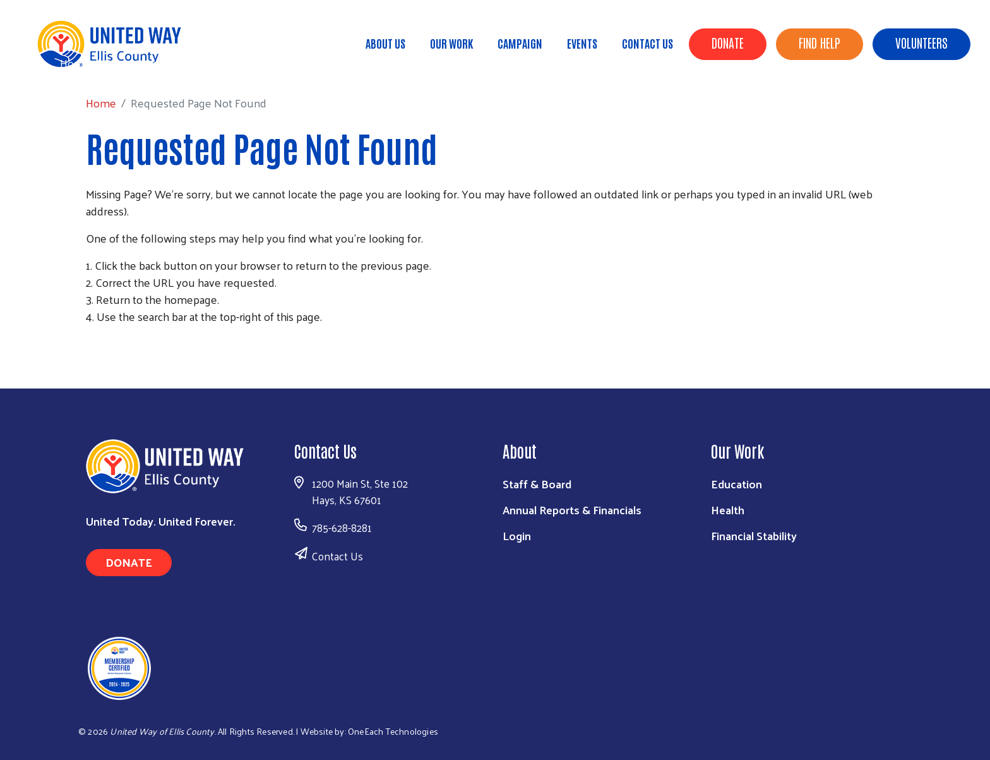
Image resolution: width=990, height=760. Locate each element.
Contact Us (647, 43)
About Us (385, 43)
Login (517, 535)
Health (727, 509)
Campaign (520, 43)
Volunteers (921, 42)
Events (582, 43)
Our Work (451, 43)
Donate (728, 42)
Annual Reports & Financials (572, 509)
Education (736, 483)
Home (75, 62)
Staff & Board (537, 483)
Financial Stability (754, 535)
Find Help (819, 42)
